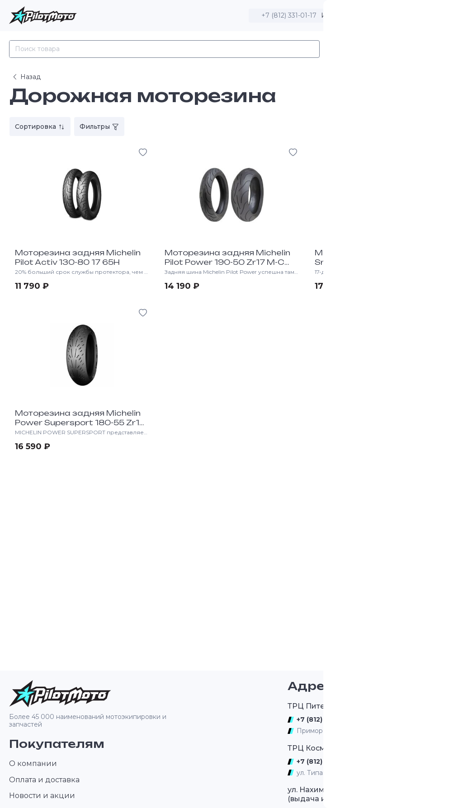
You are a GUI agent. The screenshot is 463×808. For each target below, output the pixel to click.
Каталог (345, 49)
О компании (33, 763)
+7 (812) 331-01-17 (289, 15)
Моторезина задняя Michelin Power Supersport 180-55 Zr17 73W (80, 423)
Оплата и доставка (44, 779)
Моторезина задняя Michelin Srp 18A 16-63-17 (377, 257)
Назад (26, 77)
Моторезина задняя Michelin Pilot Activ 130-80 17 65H (78, 257)
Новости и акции (42, 795)
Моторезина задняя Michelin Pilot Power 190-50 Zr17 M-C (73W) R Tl (227, 262)
